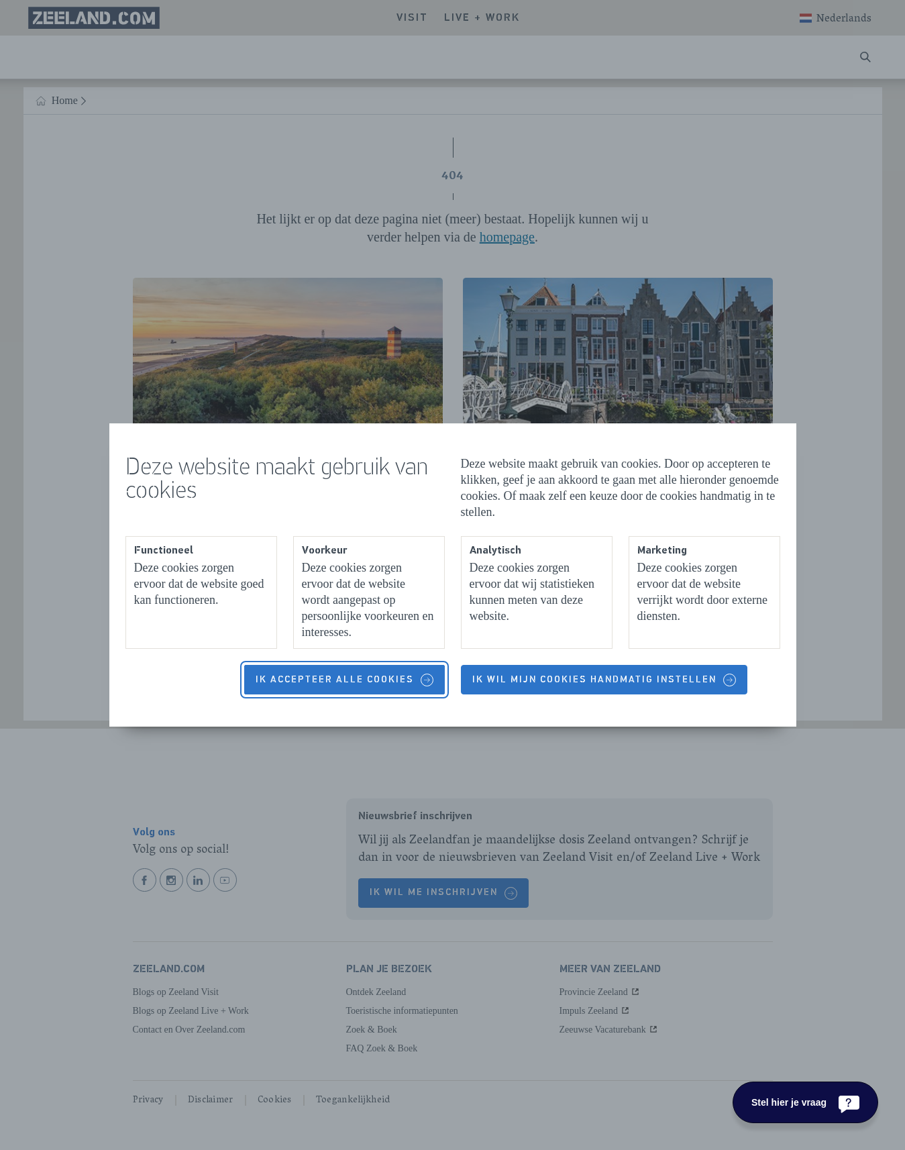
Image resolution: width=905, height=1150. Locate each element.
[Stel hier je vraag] (805, 1102)
